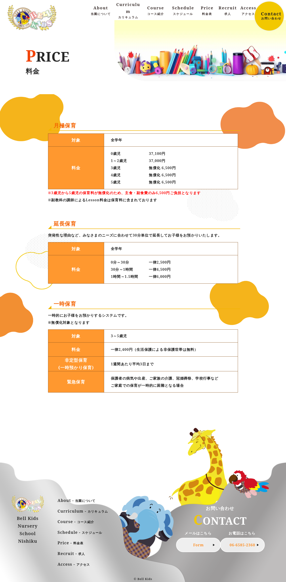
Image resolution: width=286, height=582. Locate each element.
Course (155, 10)
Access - (74, 564)
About (100, 10)
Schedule (183, 10)
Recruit (228, 10)
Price (207, 10)
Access (248, 10)
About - (77, 500)
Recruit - (71, 553)
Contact (271, 16)
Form (198, 545)
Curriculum (128, 11)
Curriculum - (83, 511)
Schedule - (80, 532)
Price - (71, 542)
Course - (76, 521)
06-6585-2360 (242, 545)
